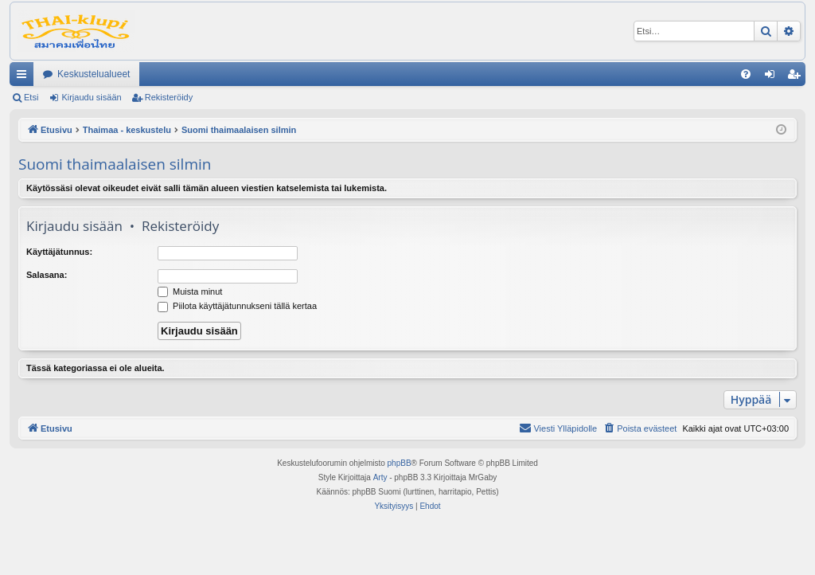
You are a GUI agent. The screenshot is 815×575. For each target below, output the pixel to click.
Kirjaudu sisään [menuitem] (773, 77)
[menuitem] (746, 74)
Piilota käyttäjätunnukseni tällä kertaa (237, 306)
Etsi (31, 97)
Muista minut (190, 291)
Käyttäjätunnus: (59, 251)
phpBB (399, 463)
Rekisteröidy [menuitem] (797, 77)
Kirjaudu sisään (91, 97)
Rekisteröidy (169, 97)
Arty (380, 477)
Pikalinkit (24, 77)
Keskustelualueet (93, 74)
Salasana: (46, 275)
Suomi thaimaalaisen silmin (114, 164)
